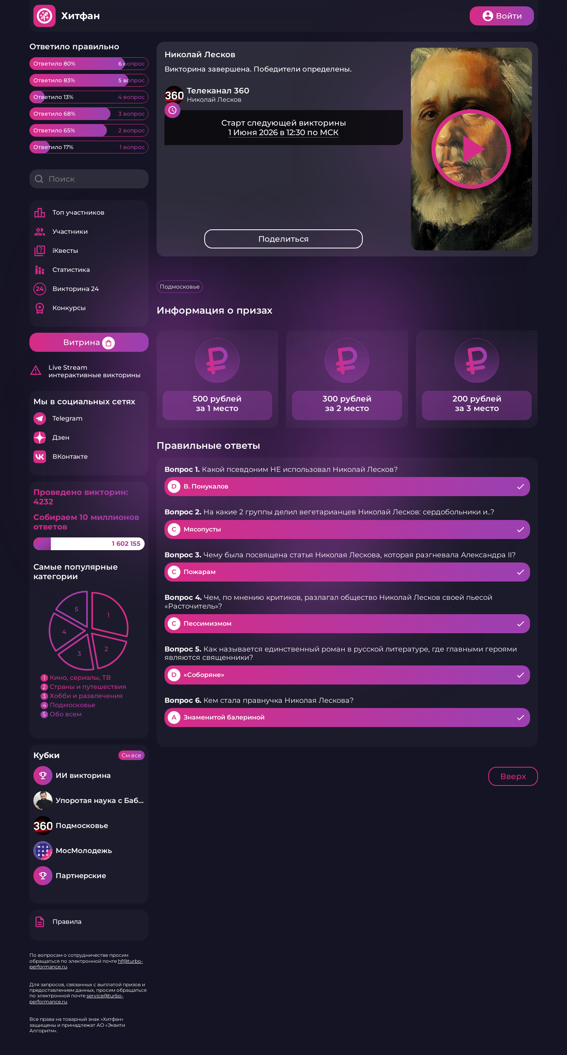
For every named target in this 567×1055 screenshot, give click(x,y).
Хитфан (80, 15)
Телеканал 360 (218, 90)
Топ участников (68, 212)
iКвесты (55, 250)
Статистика (61, 270)
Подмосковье (180, 286)
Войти (509, 16)
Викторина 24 (66, 289)
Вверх (513, 776)
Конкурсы (59, 308)
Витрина (89, 343)
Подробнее (89, 418)
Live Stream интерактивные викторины (85, 371)
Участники (60, 231)
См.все (131, 755)
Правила (57, 921)
